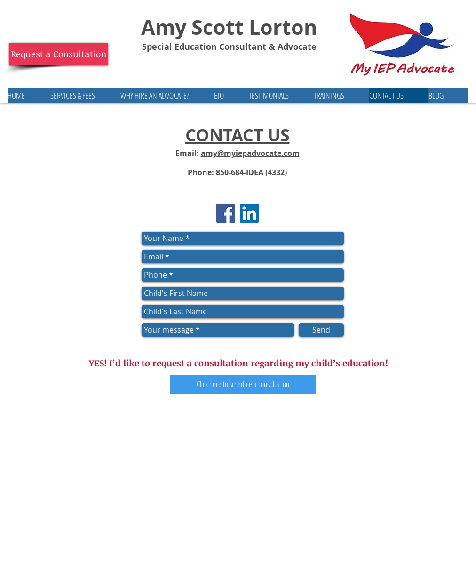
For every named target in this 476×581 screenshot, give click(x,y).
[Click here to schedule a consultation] (243, 384)
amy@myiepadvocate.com (250, 153)
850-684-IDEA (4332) (251, 172)
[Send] (321, 330)
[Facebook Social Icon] (225, 213)
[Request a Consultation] (58, 54)
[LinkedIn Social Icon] (249, 213)
